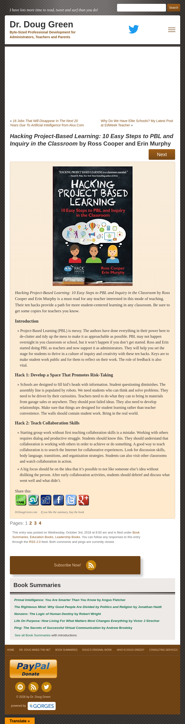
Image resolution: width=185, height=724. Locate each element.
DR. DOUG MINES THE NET (35, 650)
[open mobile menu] (171, 29)
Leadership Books (67, 537)
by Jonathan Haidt (88, 607)
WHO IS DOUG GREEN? (130, 650)
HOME (11, 650)
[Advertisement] (92, 82)
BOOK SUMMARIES (66, 650)
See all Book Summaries (33, 635)
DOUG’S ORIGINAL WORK (97, 650)
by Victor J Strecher (86, 621)
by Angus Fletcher (70, 600)
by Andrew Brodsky (73, 628)
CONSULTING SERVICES (163, 650)
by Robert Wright (57, 614)
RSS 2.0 (34, 542)
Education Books (41, 537)
